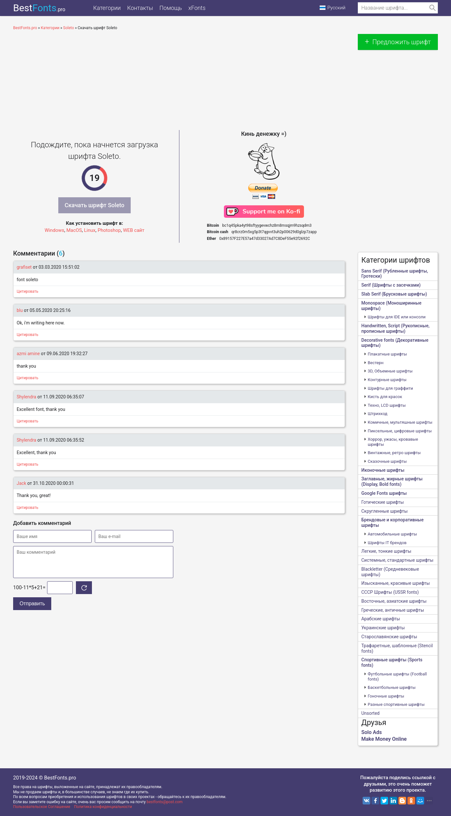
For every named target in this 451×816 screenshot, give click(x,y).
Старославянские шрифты (389, 636)
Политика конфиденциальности (103, 806)
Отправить (32, 603)
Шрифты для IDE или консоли (397, 316)
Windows (54, 230)
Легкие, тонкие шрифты (386, 551)
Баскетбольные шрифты (391, 687)
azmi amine (28, 353)
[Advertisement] (179, 79)
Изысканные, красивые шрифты (395, 583)
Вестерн (375, 362)
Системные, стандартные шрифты (397, 560)
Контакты (140, 7)
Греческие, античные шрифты (392, 610)
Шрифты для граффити (390, 388)
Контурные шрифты (387, 379)
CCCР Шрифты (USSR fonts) (390, 592)
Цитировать (27, 291)
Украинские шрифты (383, 627)
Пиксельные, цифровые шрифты (400, 430)
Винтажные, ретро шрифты (394, 452)
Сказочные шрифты (387, 461)
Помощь (171, 7)
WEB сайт (133, 230)
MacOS (74, 230)
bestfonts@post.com (165, 802)
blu (20, 310)
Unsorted (370, 713)
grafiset (24, 267)
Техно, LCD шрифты (387, 405)
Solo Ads (371, 732)
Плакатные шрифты (387, 354)
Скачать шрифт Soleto (95, 205)
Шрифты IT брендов (387, 542)
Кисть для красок (385, 396)
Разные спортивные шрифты (396, 704)
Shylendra (26, 396)
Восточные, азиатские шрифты (394, 601)
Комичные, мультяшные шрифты (400, 422)
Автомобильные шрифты (392, 534)
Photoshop (109, 230)
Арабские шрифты (380, 618)
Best (39, 7)
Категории (107, 7)
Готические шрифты (382, 502)
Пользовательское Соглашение (41, 806)
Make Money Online (384, 739)
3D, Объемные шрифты (390, 371)
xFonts (197, 7)
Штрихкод (377, 413)
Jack (21, 483)
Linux (89, 230)
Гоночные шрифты (386, 696)
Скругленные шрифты (384, 511)
